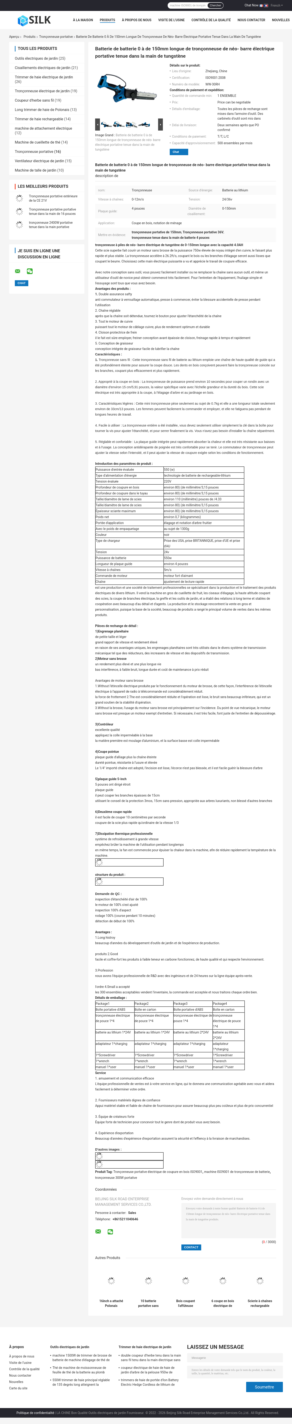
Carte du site (18, 1388)
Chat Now (251, 5)
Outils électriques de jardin (36, 58)
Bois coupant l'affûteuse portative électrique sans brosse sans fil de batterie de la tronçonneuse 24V (185, 1303)
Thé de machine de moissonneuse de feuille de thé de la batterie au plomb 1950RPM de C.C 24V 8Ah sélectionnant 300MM (81, 1370)
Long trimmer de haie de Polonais (42, 110)
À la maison (83, 20)
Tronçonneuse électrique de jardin (42, 91)
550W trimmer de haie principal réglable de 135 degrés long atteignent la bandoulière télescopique (81, 1383)
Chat (176, 152)
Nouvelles (280, 20)
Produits (107, 20)
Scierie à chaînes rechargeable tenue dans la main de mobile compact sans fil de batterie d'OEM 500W (260, 1303)
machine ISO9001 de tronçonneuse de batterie (237, 1172)
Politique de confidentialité (35, 1413)
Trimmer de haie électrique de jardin (44, 77)
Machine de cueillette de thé (37, 142)
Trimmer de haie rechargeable (39, 119)
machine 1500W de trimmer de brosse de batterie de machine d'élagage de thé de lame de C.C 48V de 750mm (82, 1358)
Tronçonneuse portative (56, 37)
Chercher (215, 5)
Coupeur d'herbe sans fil (34, 100)
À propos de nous (136, 20)
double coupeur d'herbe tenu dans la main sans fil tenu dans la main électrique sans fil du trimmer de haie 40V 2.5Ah (151, 1358)
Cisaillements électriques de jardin (42, 68)
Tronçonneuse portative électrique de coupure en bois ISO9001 (158, 1172)
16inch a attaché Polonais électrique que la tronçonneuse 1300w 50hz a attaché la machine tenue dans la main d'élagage (111, 1303)
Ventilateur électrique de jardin (39, 161)
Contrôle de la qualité (211, 20)
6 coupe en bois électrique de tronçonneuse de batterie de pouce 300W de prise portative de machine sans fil (222, 1303)
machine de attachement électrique (43, 128)
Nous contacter (251, 20)
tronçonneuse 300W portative (116, 1178)
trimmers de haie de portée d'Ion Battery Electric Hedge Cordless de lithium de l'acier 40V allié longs (150, 1383)
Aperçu (14, 37)
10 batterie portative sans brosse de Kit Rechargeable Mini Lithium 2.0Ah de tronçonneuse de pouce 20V (148, 1303)
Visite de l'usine (171, 20)
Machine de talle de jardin (35, 170)
